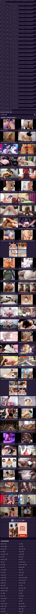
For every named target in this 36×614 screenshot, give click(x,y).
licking (21, 551)
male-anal (22, 562)
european (4, 604)
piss (20, 593)
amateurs (3, 549)
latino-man (22, 549)
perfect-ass (22, 588)
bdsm (3, 564)
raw (20, 601)
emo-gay (4, 598)
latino (21, 546)
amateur (4, 546)
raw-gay (21, 604)
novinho (21, 572)
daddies (3, 583)
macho (21, 557)
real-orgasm (22, 606)
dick (3, 593)
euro (3, 601)
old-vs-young (22, 580)
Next (23, 520)
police (21, 598)
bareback (4, 559)
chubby (3, 578)
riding (21, 611)
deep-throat (4, 588)
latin (21, 544)
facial (3, 609)
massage (21, 567)
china (3, 572)
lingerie (21, 554)
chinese (3, 575)
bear (3, 567)
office (21, 575)
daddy (3, 585)
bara (3, 557)
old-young (22, 583)
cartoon (3, 570)
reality (21, 609)
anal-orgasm (4, 554)
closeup (3, 580)
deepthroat (4, 591)
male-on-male (23, 564)
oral (20, 585)
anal (3, 551)
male (21, 559)
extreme (3, 606)
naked (21, 570)
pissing (21, 596)
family (3, 611)
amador (3, 544)
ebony (3, 596)
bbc (2, 562)
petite (21, 591)
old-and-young (23, 578)
